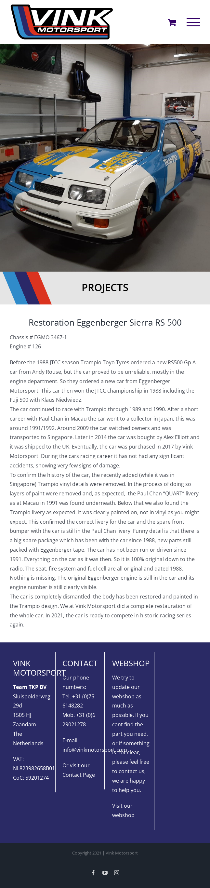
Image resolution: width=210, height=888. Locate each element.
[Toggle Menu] (193, 22)
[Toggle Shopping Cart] (172, 22)
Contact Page (78, 774)
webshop (123, 815)
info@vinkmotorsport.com (94, 749)
